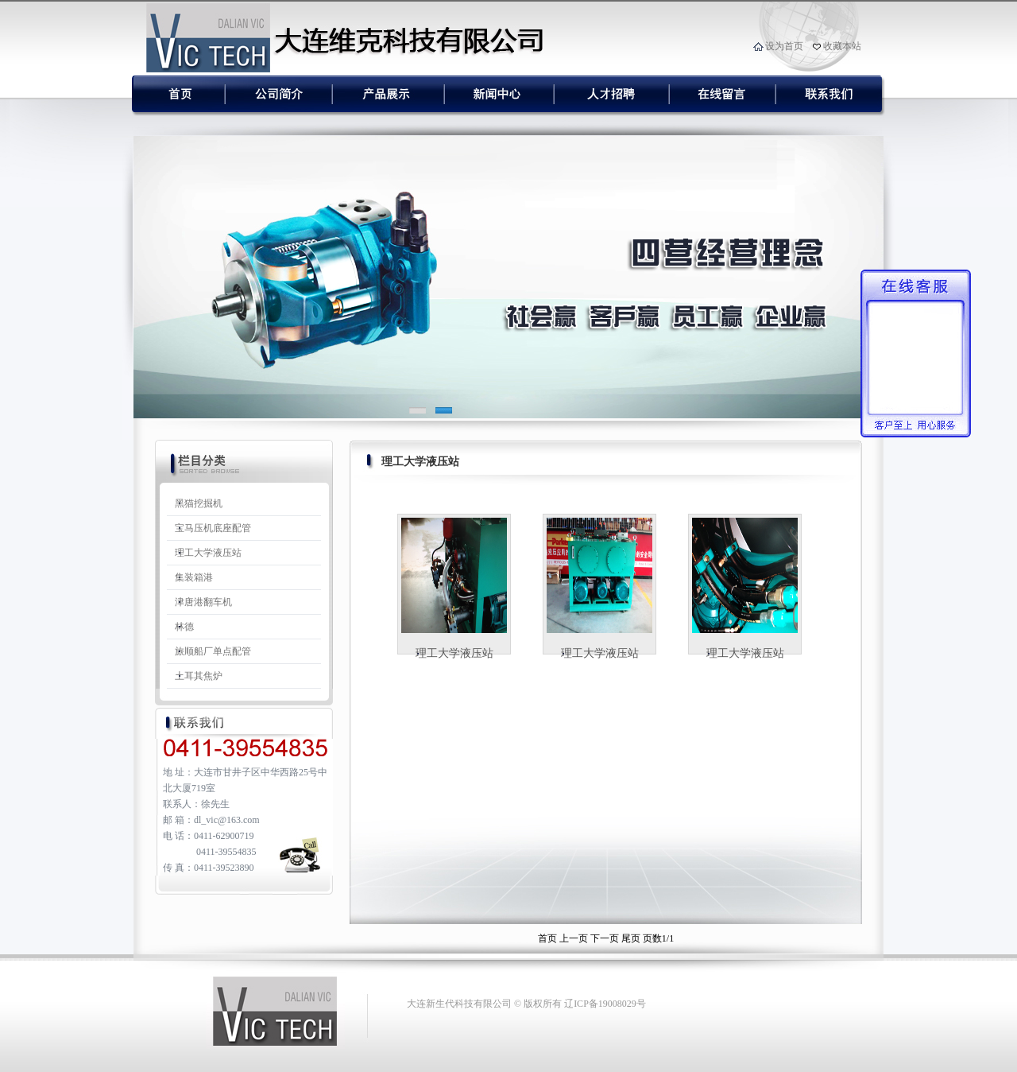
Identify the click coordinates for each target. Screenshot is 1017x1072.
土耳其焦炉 (198, 676)
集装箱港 (194, 577)
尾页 (630, 938)
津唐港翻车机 (203, 602)
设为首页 (784, 46)
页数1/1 (658, 938)
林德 (184, 626)
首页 (547, 938)
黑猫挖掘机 (198, 503)
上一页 (573, 938)
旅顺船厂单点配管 (213, 651)
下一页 (604, 938)
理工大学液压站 (208, 552)
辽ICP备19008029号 (605, 1003)
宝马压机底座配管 (213, 528)
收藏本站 (842, 46)
